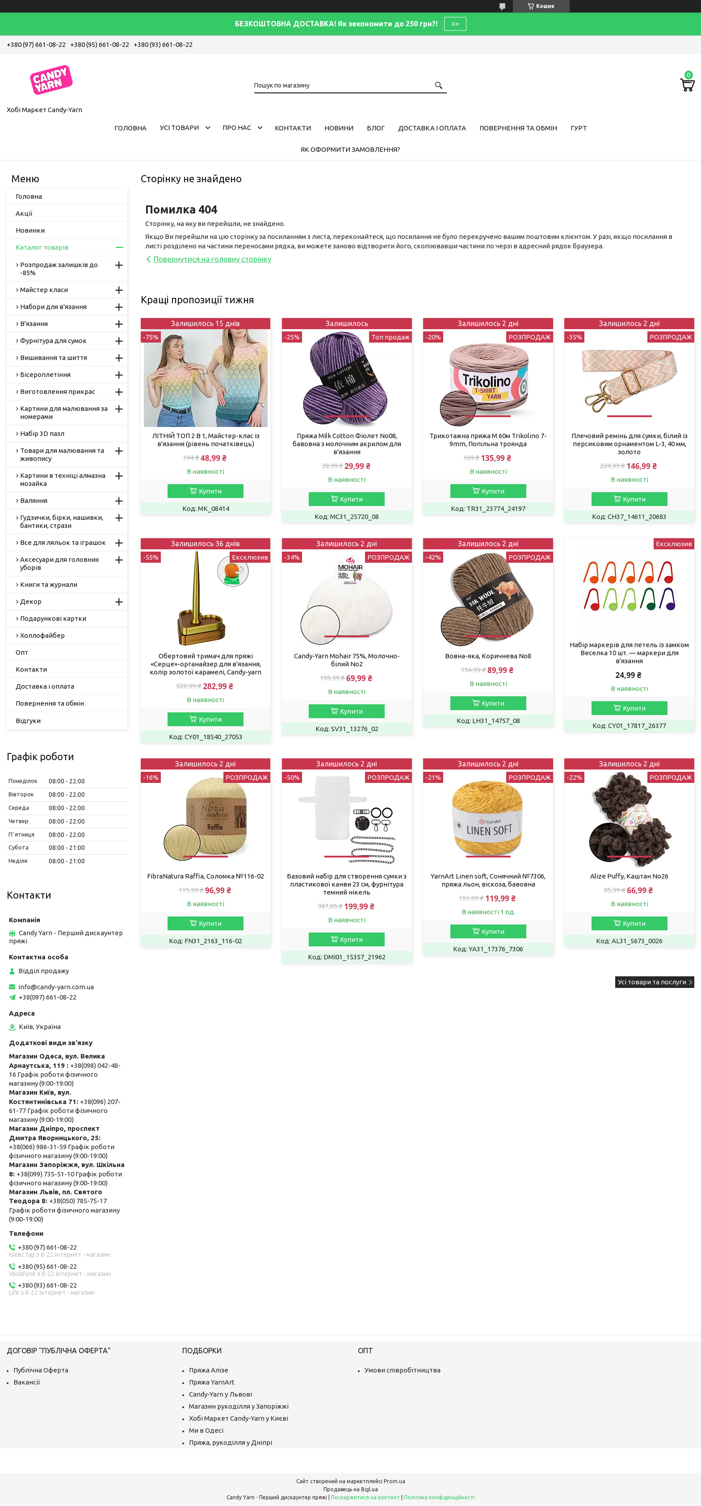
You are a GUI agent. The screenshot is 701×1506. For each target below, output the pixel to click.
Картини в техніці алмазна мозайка (62, 479)
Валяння (33, 500)
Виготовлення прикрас (57, 391)
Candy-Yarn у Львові (220, 1394)
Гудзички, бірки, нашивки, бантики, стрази (61, 521)
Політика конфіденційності (439, 1497)
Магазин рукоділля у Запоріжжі (239, 1406)
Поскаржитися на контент (365, 1497)
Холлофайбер (42, 635)
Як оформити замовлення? (350, 149)
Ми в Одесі (206, 1430)
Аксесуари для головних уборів (59, 563)
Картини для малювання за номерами (64, 412)
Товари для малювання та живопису (62, 454)
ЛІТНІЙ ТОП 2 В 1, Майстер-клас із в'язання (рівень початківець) (206, 440)
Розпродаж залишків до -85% (59, 268)
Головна (130, 128)
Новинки (30, 230)
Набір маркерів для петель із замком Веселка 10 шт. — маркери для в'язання (629, 653)
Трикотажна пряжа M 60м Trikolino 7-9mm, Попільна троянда (488, 440)
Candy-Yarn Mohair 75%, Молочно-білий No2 (347, 660)
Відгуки (28, 720)
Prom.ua (394, 1481)
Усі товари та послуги (652, 982)
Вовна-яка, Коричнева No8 (488, 656)
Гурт (579, 128)
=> (455, 24)
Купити (210, 491)
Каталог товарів (42, 247)
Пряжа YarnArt (212, 1382)
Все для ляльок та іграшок (63, 542)
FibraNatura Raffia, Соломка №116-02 (205, 876)
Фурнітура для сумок (53, 340)
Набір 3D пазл (42, 433)
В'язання (34, 323)
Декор (31, 601)
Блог (376, 128)
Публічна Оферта (40, 1370)
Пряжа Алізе (208, 1370)
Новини (338, 128)
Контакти (293, 128)
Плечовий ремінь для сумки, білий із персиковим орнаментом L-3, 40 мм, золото (629, 444)
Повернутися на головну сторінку (212, 259)
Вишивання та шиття (53, 357)
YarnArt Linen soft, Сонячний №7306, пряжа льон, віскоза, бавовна (488, 880)
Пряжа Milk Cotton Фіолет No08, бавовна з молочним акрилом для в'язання (347, 444)
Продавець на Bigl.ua (350, 1489)
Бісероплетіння (45, 374)
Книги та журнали (48, 584)
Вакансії (26, 1382)
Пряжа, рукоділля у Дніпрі (230, 1442)
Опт (22, 652)
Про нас (236, 127)
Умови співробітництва (403, 1370)
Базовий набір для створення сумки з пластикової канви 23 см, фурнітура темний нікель (347, 884)
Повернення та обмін (518, 128)
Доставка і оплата (432, 128)
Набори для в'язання (53, 306)
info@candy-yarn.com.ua (56, 987)
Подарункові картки (53, 618)
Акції (24, 213)
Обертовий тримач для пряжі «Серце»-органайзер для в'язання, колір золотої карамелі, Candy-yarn (205, 664)
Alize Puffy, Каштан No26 (629, 876)
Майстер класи (44, 289)
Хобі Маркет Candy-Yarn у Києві (238, 1418)
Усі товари (179, 127)
